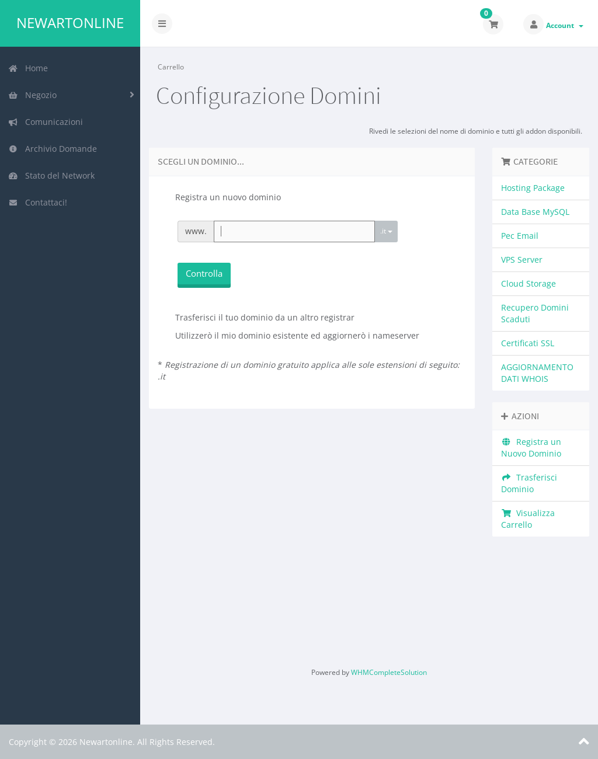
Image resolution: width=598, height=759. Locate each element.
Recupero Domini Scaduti (535, 313)
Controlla (204, 273)
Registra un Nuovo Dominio (531, 447)
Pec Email (519, 235)
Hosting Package (533, 187)
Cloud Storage (528, 283)
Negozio (32, 94)
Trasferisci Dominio (529, 483)
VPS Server (522, 259)
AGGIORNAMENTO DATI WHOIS (537, 372)
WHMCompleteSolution (389, 672)
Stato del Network (51, 175)
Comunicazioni (45, 121)
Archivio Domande (52, 148)
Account (564, 25)
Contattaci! (37, 202)
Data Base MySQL (535, 211)
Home (28, 68)
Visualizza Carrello (528, 518)
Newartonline (70, 22)
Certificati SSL (527, 343)
